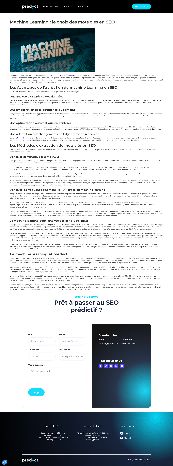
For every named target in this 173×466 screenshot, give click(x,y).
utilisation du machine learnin (61, 76)
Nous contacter (141, 6)
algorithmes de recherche (23, 138)
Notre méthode (50, 6)
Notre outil (66, 6)
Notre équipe (81, 6)
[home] (32, 7)
